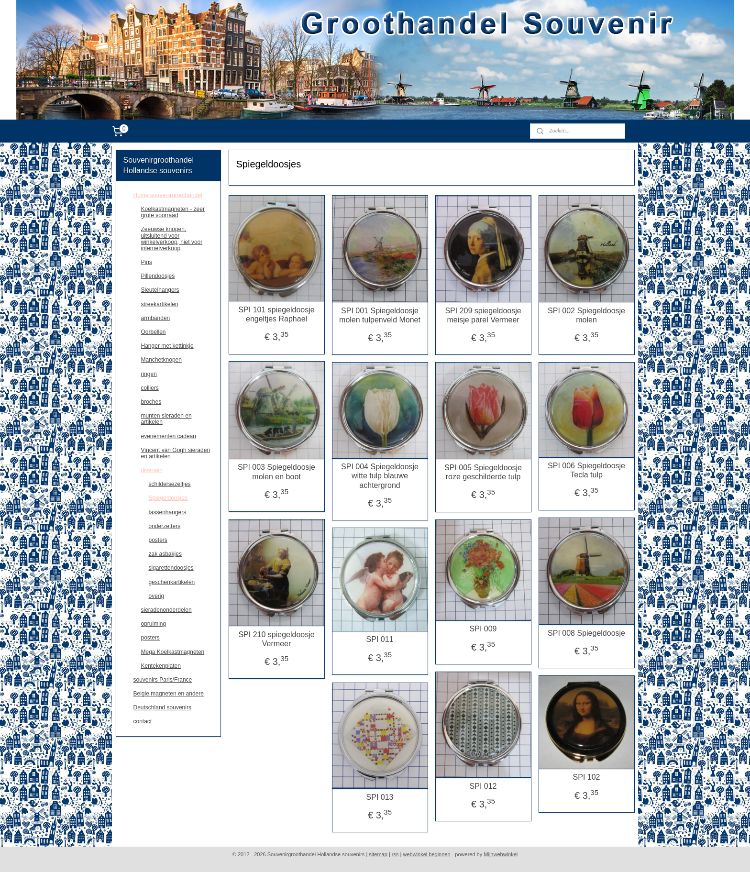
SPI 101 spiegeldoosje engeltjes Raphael (276, 314)
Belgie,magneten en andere (168, 693)
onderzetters (165, 526)
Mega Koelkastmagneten (173, 652)
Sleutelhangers (160, 290)
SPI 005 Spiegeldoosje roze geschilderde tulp (483, 472)
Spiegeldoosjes (168, 498)
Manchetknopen (161, 359)
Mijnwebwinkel (501, 854)
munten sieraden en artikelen (166, 418)
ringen (149, 374)
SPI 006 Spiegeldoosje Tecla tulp (586, 470)
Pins (146, 262)
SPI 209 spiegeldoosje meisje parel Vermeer (483, 315)
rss (395, 854)
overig (157, 596)
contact (142, 721)
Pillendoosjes (158, 276)
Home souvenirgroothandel (167, 195)
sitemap (378, 854)
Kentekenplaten (161, 665)
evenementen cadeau (168, 436)
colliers (150, 388)
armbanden (155, 318)
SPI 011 (379, 639)
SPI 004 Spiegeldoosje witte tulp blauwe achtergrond (380, 476)
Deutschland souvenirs (162, 707)
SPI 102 (586, 777)
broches (151, 401)
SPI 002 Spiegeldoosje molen (586, 315)
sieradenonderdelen (166, 610)
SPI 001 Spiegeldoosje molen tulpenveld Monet (379, 315)
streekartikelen (159, 304)
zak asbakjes (165, 554)
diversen (152, 470)
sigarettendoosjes (171, 567)
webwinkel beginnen (427, 854)
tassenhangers (168, 512)
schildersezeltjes (170, 484)
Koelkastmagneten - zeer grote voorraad (173, 212)
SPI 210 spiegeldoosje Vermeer (276, 639)
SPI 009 (482, 629)
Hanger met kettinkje (167, 345)
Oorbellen (153, 332)
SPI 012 (482, 786)
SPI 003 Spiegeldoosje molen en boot (276, 471)
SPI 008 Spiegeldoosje (586, 633)
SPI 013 (379, 797)
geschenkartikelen (172, 582)
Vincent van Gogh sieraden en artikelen (175, 453)
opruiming (153, 623)
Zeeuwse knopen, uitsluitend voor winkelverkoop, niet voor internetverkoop (172, 239)
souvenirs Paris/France (162, 679)
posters (158, 540)
